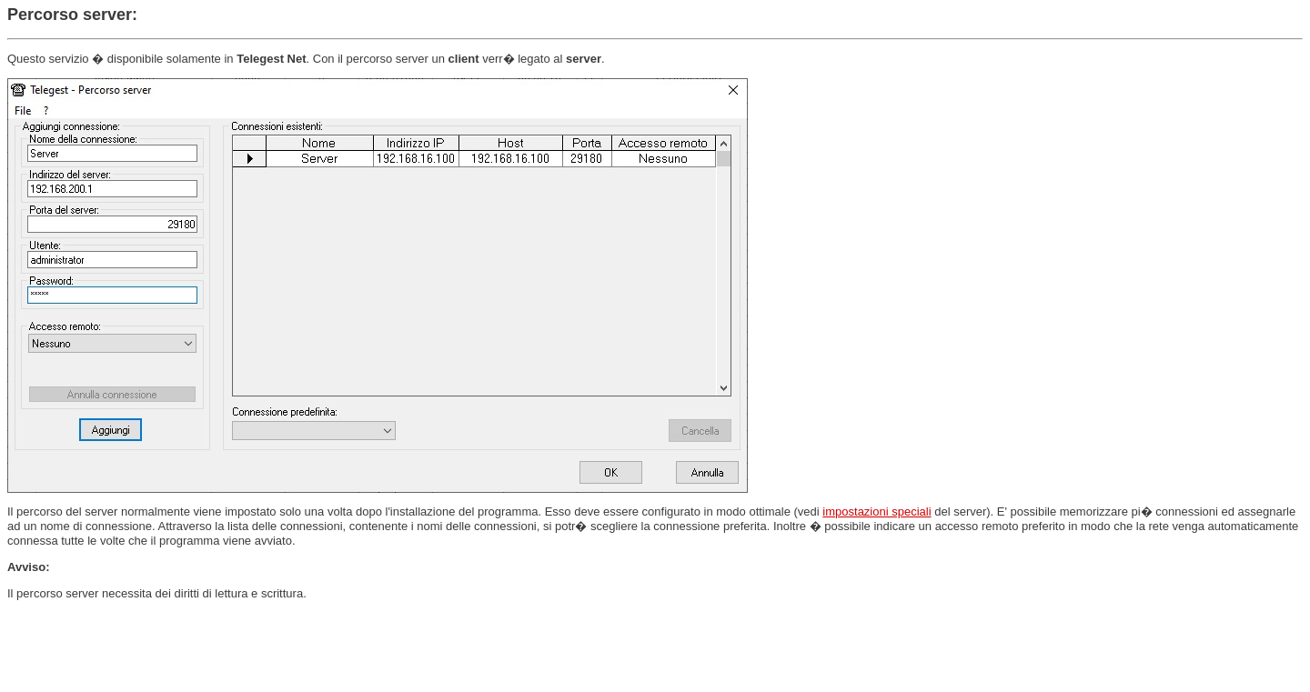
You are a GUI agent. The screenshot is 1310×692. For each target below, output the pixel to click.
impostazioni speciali (876, 511)
